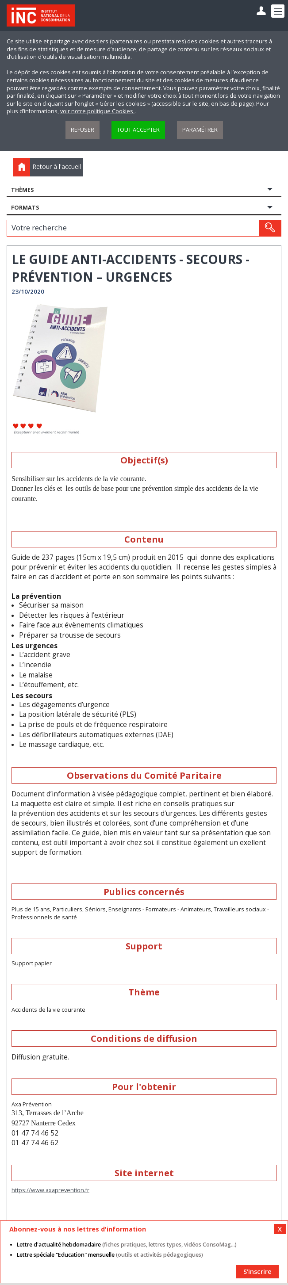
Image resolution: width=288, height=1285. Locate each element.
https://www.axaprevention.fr (50, 1190)
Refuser (82, 130)
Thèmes (22, 190)
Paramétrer (200, 130)
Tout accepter (138, 130)
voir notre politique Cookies (97, 111)
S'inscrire (257, 1271)
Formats (25, 207)
